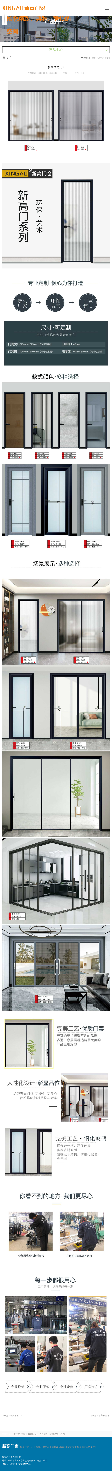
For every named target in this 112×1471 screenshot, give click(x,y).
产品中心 (100, 58)
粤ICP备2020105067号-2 (21, 1464)
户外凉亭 (44, 1434)
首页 (94, 58)
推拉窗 (17, 1434)
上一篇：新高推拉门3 (12, 1415)
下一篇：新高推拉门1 (100, 1415)
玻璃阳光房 (33, 1434)
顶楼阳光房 (54, 1434)
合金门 (63, 1434)
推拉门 (107, 58)
